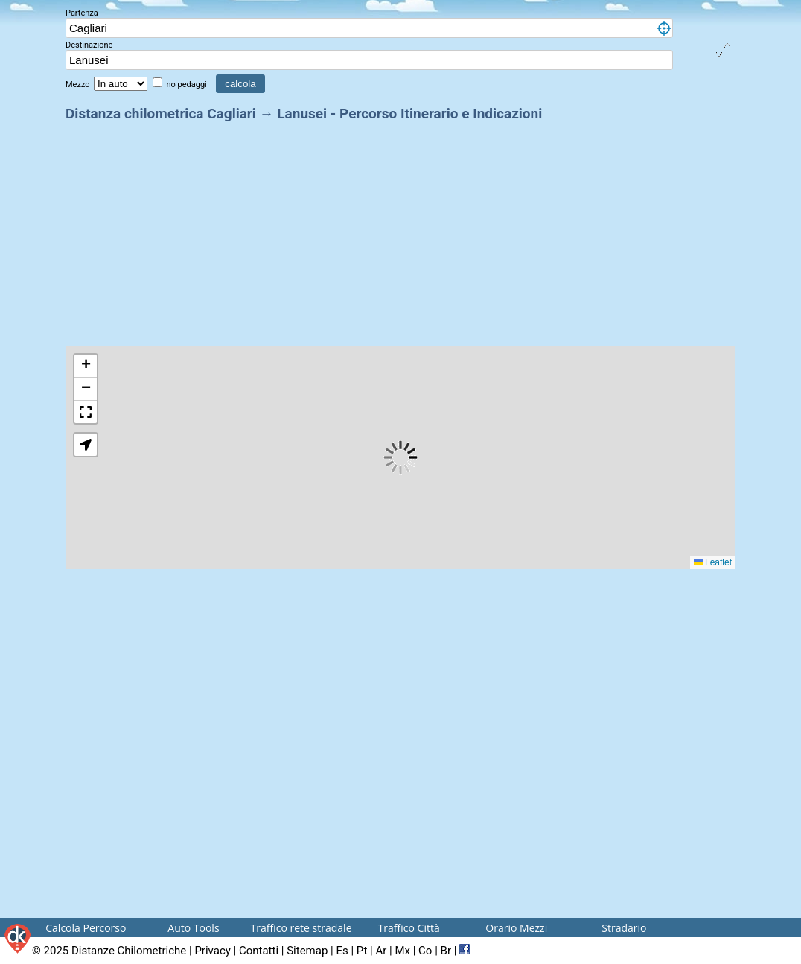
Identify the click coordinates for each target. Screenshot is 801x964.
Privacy (212, 950)
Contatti (258, 950)
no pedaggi (187, 84)
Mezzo (79, 84)
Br (446, 950)
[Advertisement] (400, 229)
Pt (362, 950)
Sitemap (307, 950)
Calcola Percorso (85, 928)
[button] (85, 366)
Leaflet (713, 562)
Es (342, 950)
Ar (380, 950)
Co (425, 950)
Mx (402, 950)
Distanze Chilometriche (128, 950)
